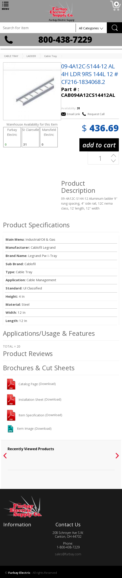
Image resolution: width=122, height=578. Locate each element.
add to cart (99, 144)
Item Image (20, 428)
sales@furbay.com (68, 554)
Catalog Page (22, 384)
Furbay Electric (19, 573)
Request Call (93, 114)
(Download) (47, 384)
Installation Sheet (25, 399)
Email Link (70, 114)
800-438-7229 (65, 39)
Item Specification (25, 415)
